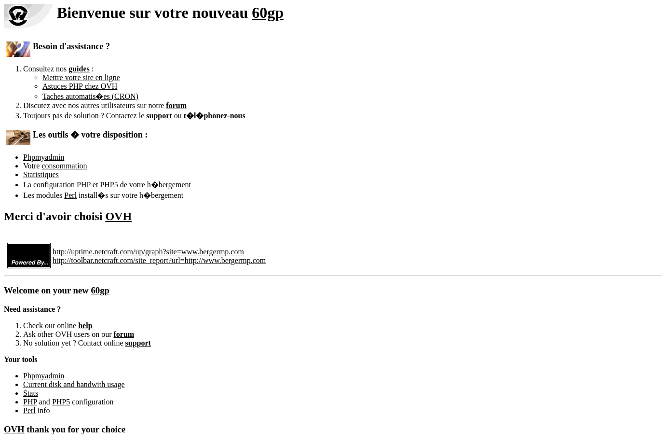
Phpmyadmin (43, 157)
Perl (70, 195)
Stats (30, 393)
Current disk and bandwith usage (74, 384)
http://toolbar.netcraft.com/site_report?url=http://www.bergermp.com (159, 260)
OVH (118, 216)
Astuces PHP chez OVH (79, 86)
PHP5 (109, 184)
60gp (268, 12)
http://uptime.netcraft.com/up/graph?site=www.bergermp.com (148, 252)
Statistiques (41, 174)
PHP (84, 184)
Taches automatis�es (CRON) (90, 96)
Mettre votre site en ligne (81, 77)
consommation (64, 166)
